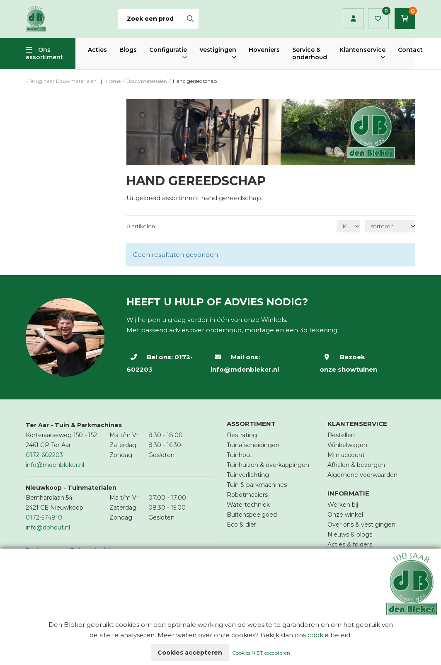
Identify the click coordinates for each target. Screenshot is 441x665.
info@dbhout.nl (48, 527)
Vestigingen (217, 49)
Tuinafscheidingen (253, 445)
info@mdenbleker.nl (245, 369)
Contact (410, 49)
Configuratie (168, 49)
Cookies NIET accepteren (261, 653)
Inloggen (353, 18)
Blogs (128, 49)
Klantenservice (362, 49)
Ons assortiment (44, 53)
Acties (97, 49)
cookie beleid (329, 635)
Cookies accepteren (190, 652)
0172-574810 (44, 517)
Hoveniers (264, 49)
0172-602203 (44, 455)
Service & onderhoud (309, 53)
